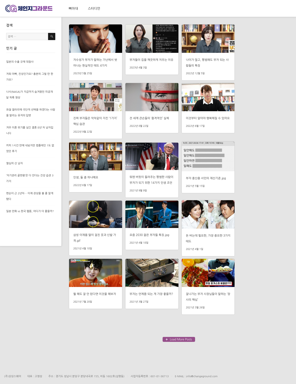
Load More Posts (181, 339)
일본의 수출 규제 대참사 (20, 61)
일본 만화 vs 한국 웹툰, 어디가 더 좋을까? (30, 211)
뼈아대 (73, 8)
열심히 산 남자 (14, 163)
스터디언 (94, 8)
